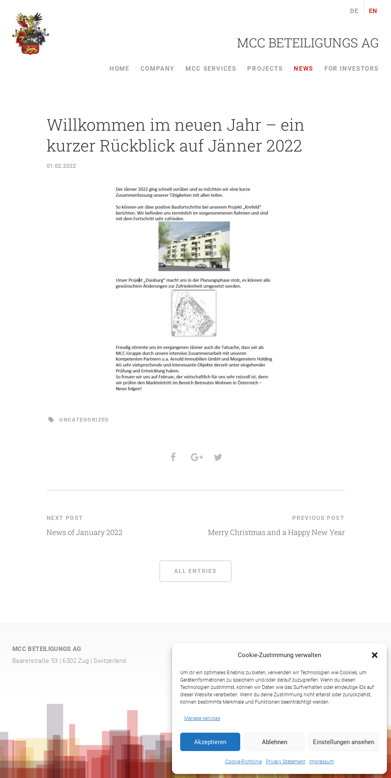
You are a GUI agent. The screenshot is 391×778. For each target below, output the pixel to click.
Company (157, 68)
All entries (195, 571)
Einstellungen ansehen (343, 742)
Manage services (202, 718)
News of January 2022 (85, 532)
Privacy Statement (285, 762)
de (354, 11)
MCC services (210, 68)
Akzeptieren (210, 742)
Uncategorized (84, 420)
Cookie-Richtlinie (243, 762)
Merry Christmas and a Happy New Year (276, 532)
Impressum (321, 762)
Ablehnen (274, 742)
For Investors (351, 68)
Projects (265, 68)
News (303, 68)
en (373, 11)
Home (119, 68)
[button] (375, 655)
